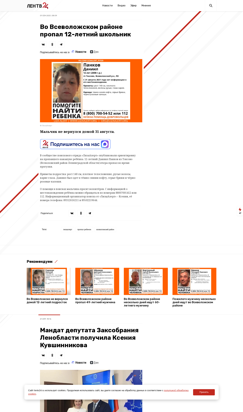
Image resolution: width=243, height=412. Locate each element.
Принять (204, 392)
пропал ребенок (84, 229)
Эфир (133, 5)
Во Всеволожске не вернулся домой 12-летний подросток (47, 300)
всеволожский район (105, 229)
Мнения (146, 5)
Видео (121, 5)
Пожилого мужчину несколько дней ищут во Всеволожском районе (194, 302)
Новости (107, 5)
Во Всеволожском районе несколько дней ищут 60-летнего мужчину (142, 302)
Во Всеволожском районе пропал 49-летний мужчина (95, 300)
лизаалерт (67, 229)
